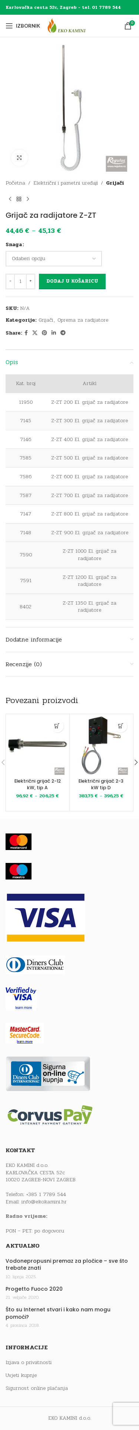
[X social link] (35, 333)
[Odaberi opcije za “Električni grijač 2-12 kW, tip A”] (57, 726)
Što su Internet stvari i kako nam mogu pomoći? (58, 1313)
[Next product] (27, 199)
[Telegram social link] (63, 333)
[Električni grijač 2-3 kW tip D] (101, 745)
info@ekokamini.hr (44, 1202)
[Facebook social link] (26, 333)
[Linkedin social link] (53, 333)
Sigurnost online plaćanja (37, 1388)
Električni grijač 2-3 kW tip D (101, 784)
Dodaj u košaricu (72, 281)
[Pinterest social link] (44, 333)
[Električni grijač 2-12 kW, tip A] (37, 745)
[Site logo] (73, 25)
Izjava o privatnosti (29, 1362)
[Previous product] (10, 199)
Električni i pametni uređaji (65, 183)
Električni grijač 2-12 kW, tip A (37, 784)
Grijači (115, 183)
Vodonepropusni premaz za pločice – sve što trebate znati (67, 1265)
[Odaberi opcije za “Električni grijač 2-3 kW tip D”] (120, 726)
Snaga (14, 244)
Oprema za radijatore (82, 320)
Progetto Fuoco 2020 (34, 1289)
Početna (15, 183)
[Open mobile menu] (23, 25)
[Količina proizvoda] (20, 281)
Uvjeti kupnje (21, 1375)
